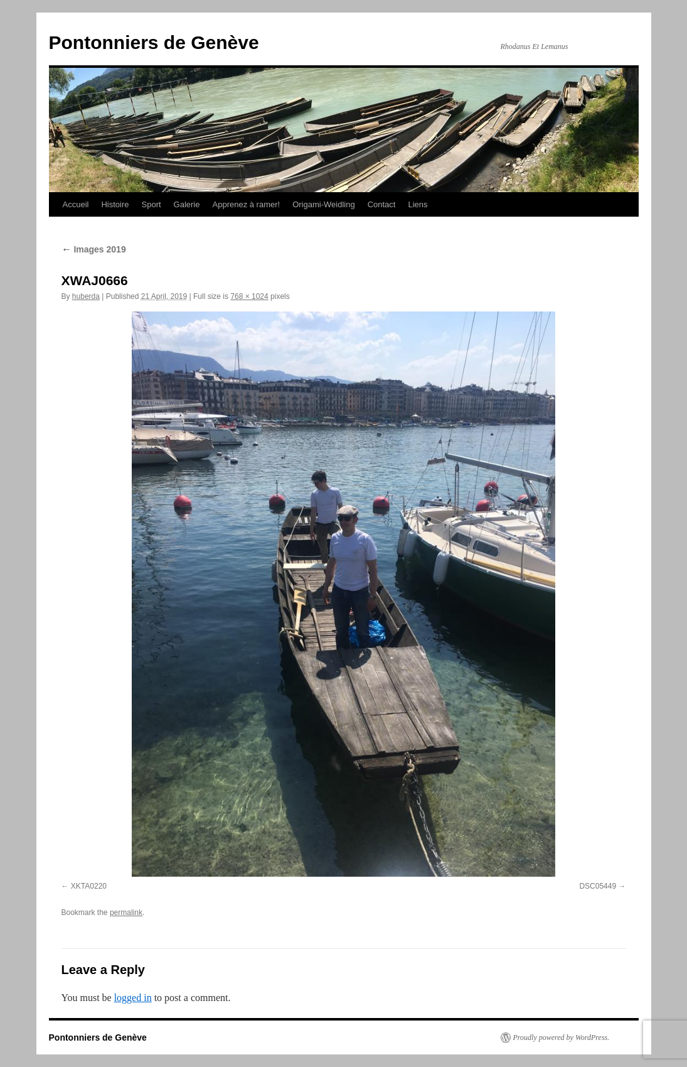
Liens (417, 204)
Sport (151, 204)
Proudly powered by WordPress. (561, 1037)
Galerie (187, 204)
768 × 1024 (249, 296)
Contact (382, 204)
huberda (86, 296)
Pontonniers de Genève (154, 42)
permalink (126, 912)
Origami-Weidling (323, 204)
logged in (133, 997)
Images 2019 (93, 249)
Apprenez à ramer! (246, 204)
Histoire (115, 204)
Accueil (76, 204)
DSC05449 (597, 886)
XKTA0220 (89, 886)
